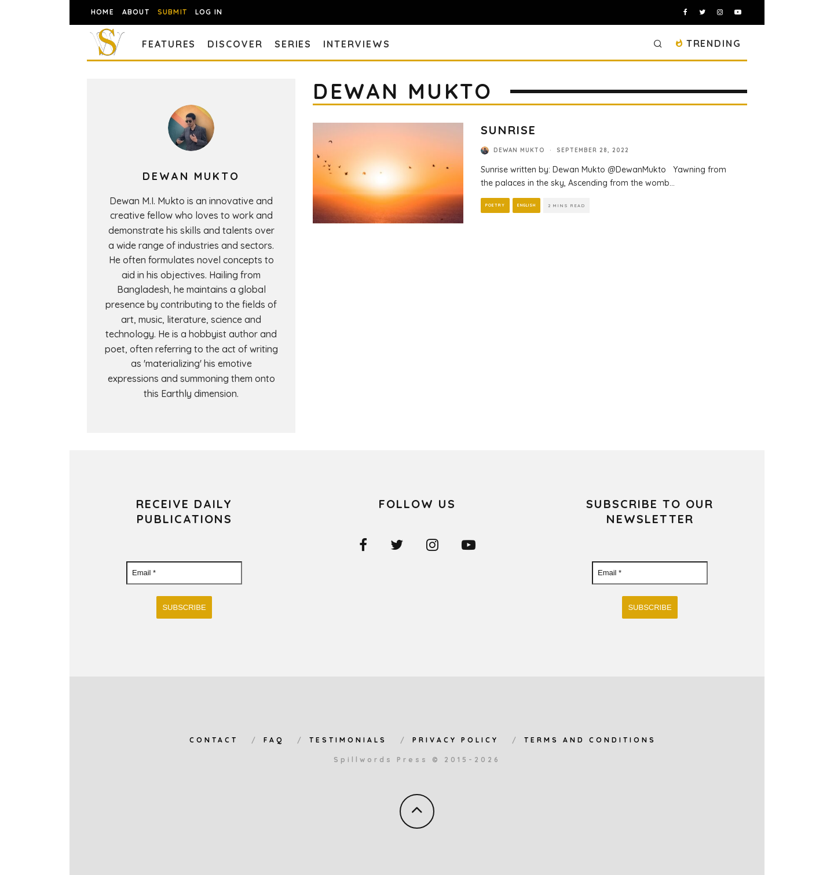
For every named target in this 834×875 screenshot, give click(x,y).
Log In (208, 12)
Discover (234, 44)
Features (169, 44)
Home (102, 12)
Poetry (495, 205)
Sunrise (508, 130)
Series (293, 44)
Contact (213, 740)
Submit (172, 12)
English (527, 205)
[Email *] (184, 572)
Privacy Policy (455, 740)
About (135, 12)
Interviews (356, 44)
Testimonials (348, 740)
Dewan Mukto (519, 150)
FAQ (274, 740)
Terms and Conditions (590, 740)
